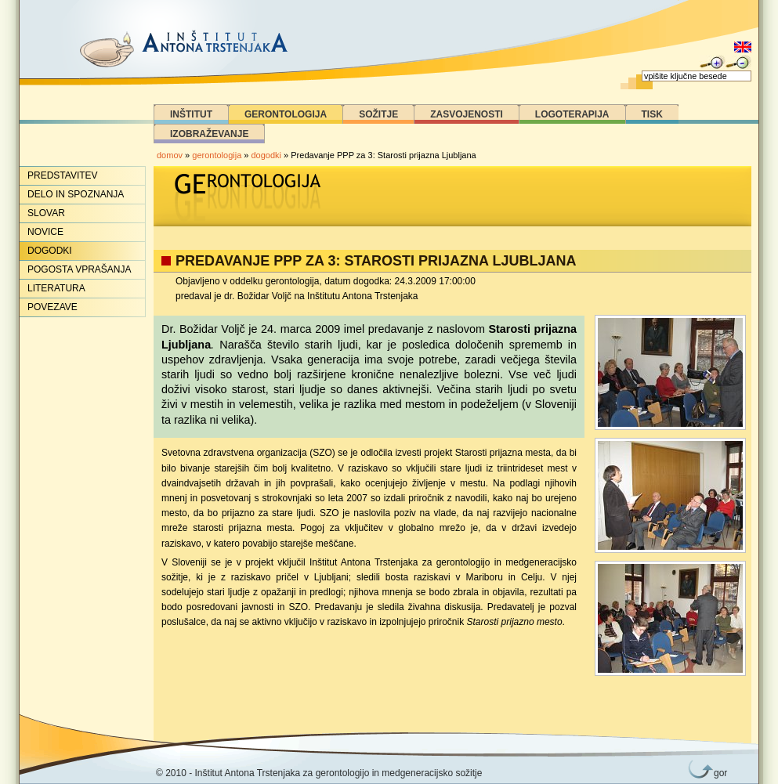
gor (718, 773)
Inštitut (191, 114)
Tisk (652, 114)
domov (170, 155)
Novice (45, 231)
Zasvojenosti (466, 114)
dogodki (266, 155)
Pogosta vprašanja (79, 269)
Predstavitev (62, 175)
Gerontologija (285, 114)
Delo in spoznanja (75, 194)
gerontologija (216, 155)
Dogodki (49, 250)
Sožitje (378, 114)
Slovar (46, 213)
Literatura (56, 288)
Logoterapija (572, 114)
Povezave (52, 307)
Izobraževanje (209, 133)
